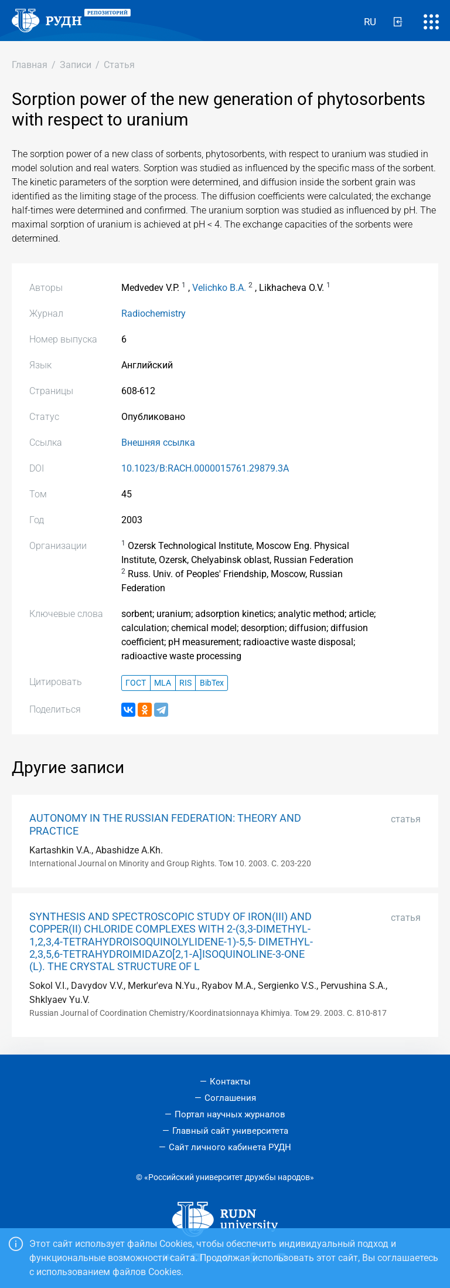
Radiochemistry (153, 313)
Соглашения (230, 1098)
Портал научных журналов (230, 1114)
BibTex (212, 683)
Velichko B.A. (219, 287)
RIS (185, 683)
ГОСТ (135, 683)
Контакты (230, 1081)
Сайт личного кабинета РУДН (230, 1147)
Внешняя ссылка (158, 442)
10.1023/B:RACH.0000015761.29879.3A (205, 468)
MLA (162, 683)
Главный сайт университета (230, 1131)
